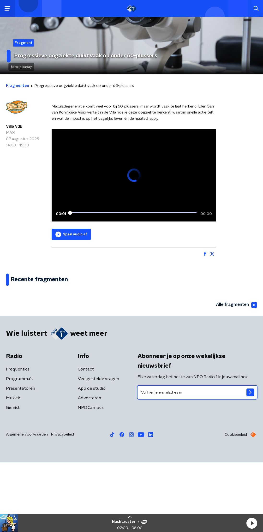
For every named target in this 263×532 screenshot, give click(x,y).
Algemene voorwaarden (27, 504)
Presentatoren (20, 458)
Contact (86, 439)
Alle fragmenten (236, 374)
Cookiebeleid (236, 504)
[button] (251, 523)
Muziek (13, 468)
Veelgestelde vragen (98, 448)
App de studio (92, 458)
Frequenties (18, 439)
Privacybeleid (62, 504)
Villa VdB (14, 126)
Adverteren (89, 468)
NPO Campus (91, 477)
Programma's (19, 448)
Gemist (13, 477)
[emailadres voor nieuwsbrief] (197, 462)
